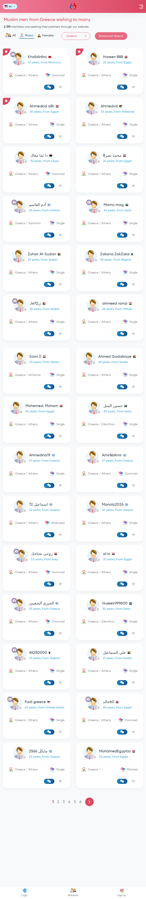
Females (45, 35)
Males (26, 35)
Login (24, 892)
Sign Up (121, 892)
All (10, 35)
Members (73, 892)
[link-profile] (36, 59)
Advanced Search (111, 36)
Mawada (73, 6)
